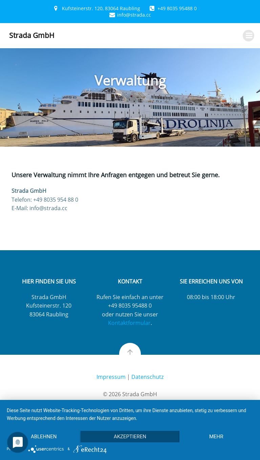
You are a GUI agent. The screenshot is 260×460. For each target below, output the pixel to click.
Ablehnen (44, 437)
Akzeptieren (130, 437)
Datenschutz (147, 377)
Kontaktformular (129, 323)
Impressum (111, 377)
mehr (216, 437)
